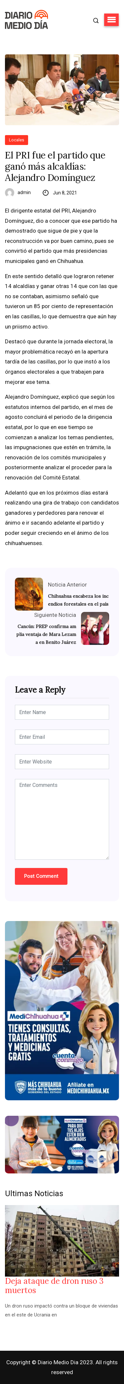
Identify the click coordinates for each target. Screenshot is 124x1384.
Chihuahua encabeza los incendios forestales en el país (78, 600)
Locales (16, 139)
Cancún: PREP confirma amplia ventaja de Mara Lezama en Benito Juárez (46, 634)
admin (24, 192)
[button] (111, 20)
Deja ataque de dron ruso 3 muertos (54, 1286)
